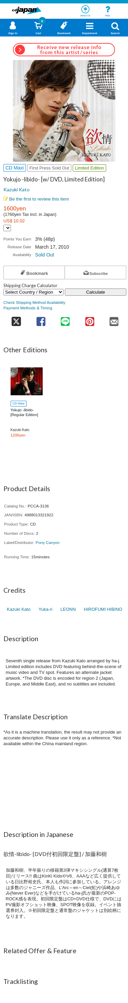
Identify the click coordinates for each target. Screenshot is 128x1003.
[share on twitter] (16, 319)
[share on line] (65, 319)
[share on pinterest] (89, 319)
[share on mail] (114, 319)
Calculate (95, 292)
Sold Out (44, 254)
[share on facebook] (41, 319)
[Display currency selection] (7, 228)
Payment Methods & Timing (27, 308)
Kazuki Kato (16, 189)
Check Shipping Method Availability (34, 302)
